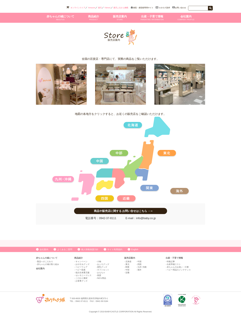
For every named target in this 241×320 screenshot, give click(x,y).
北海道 (128, 265)
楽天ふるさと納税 (120, 8)
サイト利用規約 (114, 253)
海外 (139, 273)
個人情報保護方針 (89, 253)
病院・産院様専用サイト (143, 8)
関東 (127, 270)
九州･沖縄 (141, 270)
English (134, 253)
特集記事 (171, 265)
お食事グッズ (81, 284)
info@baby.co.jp (146, 219)
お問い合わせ (180, 8)
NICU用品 (101, 281)
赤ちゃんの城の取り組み (48, 268)
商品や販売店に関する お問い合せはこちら (120, 211)
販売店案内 (120, 18)
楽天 (100, 8)
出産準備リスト (174, 268)
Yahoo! (108, 8)
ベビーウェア (81, 270)
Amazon (91, 8)
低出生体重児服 (82, 276)
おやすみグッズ (82, 268)
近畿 (127, 276)
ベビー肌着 (80, 273)
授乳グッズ (102, 270)
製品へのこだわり (45, 265)
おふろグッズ (103, 268)
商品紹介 (93, 18)
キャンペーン (81, 265)
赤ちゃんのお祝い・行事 (178, 270)
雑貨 (99, 279)
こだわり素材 (81, 281)
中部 (127, 273)
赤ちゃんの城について (60, 18)
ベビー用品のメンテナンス (179, 273)
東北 (127, 268)
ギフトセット (103, 273)
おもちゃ (101, 276)
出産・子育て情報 (152, 18)
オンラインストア (78, 8)
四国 (139, 268)
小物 (99, 265)
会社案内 (186, 18)
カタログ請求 (164, 8)
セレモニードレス (83, 279)
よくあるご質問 (64, 253)
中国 (139, 265)
